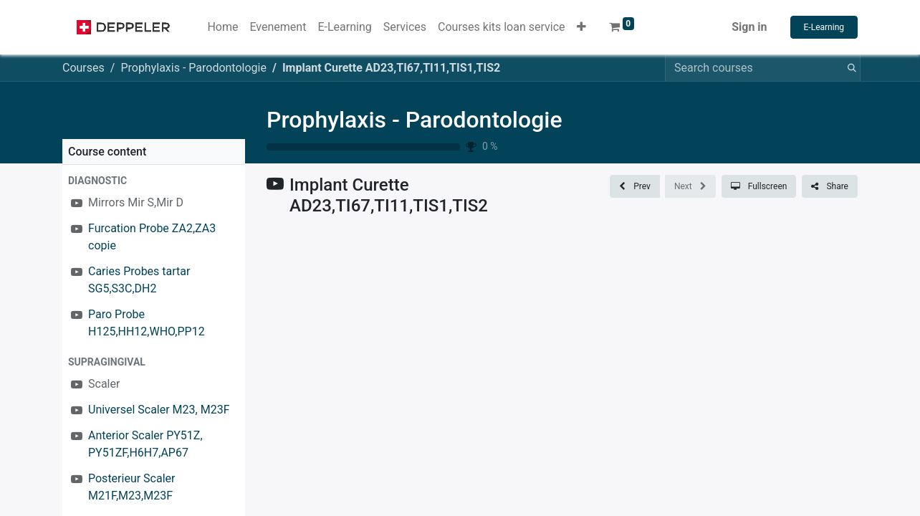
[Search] (849, 68)
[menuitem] (222, 27)
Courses (83, 68)
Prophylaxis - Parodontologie (414, 119)
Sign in (749, 27)
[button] (581, 27)
